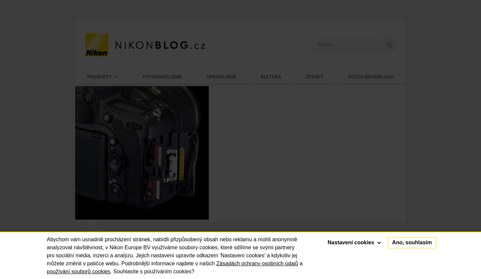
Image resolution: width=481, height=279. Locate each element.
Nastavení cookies (354, 242)
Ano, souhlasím (412, 242)
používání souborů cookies (78, 271)
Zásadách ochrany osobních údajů (257, 263)
